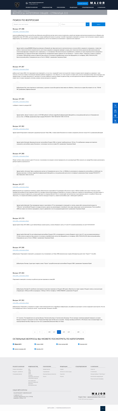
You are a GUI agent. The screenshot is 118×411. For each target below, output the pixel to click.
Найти (98, 24)
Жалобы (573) (39, 349)
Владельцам (73, 7)
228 (78, 332)
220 (49, 332)
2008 (29, 372)
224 (69, 332)
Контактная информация (97, 376)
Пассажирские (32, 380)
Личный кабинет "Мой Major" (98, 374)
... (44, 332)
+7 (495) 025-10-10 (17, 395)
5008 (29, 373)
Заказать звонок (82, 3)
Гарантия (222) (83, 344)
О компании (101, 7)
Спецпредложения (88, 7)
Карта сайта (50, 408)
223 (64, 332)
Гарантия (62, 374)
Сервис (62, 369)
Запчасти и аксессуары (65, 371)
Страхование (46, 371)
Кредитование (46, 369)
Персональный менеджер (97, 378)
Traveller (30, 375)
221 (54, 332)
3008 (29, 370)
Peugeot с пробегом (18, 371)
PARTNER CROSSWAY (33, 376)
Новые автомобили (17, 369)
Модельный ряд (47, 7)
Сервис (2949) (39, 344)
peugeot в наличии (32, 7)
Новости (93, 369)
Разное (62, 376)
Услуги (44, 376)
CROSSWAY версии (33, 378)
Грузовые (30, 383)
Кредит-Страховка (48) (20, 349)
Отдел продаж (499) (63, 344)
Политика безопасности (63, 408)
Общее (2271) (18, 344)
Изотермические (32, 385)
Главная (15, 11)
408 (29, 369)
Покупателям (61, 7)
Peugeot (80, 397)
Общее (19, 11)
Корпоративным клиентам (49, 374)
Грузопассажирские (33, 382)
